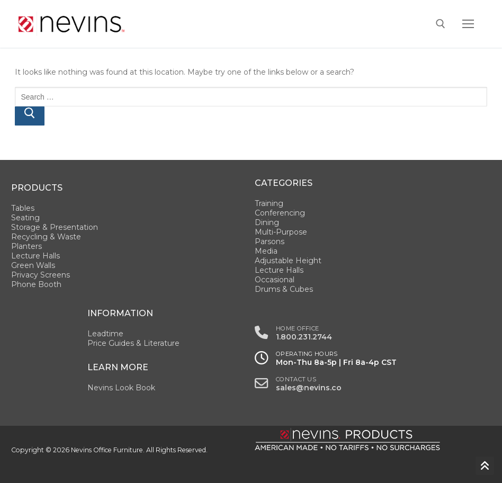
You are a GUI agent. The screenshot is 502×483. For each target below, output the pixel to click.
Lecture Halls (35, 256)
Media (266, 251)
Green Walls (33, 265)
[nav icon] (468, 23)
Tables (22, 208)
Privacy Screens (40, 275)
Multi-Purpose (281, 232)
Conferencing (280, 213)
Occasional (274, 279)
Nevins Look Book (121, 387)
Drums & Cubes (284, 289)
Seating (25, 217)
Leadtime (105, 333)
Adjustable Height (288, 260)
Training (269, 203)
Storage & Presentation (54, 227)
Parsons (269, 241)
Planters (26, 246)
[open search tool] (440, 24)
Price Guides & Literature (133, 343)
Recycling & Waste (46, 236)
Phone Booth (36, 284)
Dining (267, 222)
